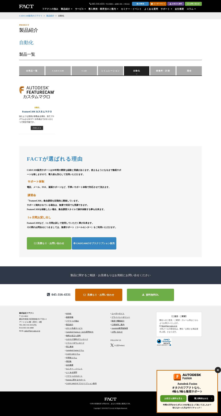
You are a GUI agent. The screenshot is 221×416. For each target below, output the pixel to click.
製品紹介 (50, 16)
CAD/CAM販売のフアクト (31, 16)
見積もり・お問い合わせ (49, 243)
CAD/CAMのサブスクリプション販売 (94, 243)
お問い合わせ (193, 4)
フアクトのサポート (74, 376)
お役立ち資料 (176, 4)
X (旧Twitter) (119, 345)
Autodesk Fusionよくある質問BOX (79, 332)
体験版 (140, 4)
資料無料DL (150, 294)
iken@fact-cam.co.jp (169, 326)
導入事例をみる (201, 398)
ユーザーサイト (158, 4)
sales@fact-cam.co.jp (32, 331)
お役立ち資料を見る (173, 398)
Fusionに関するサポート (76, 380)
